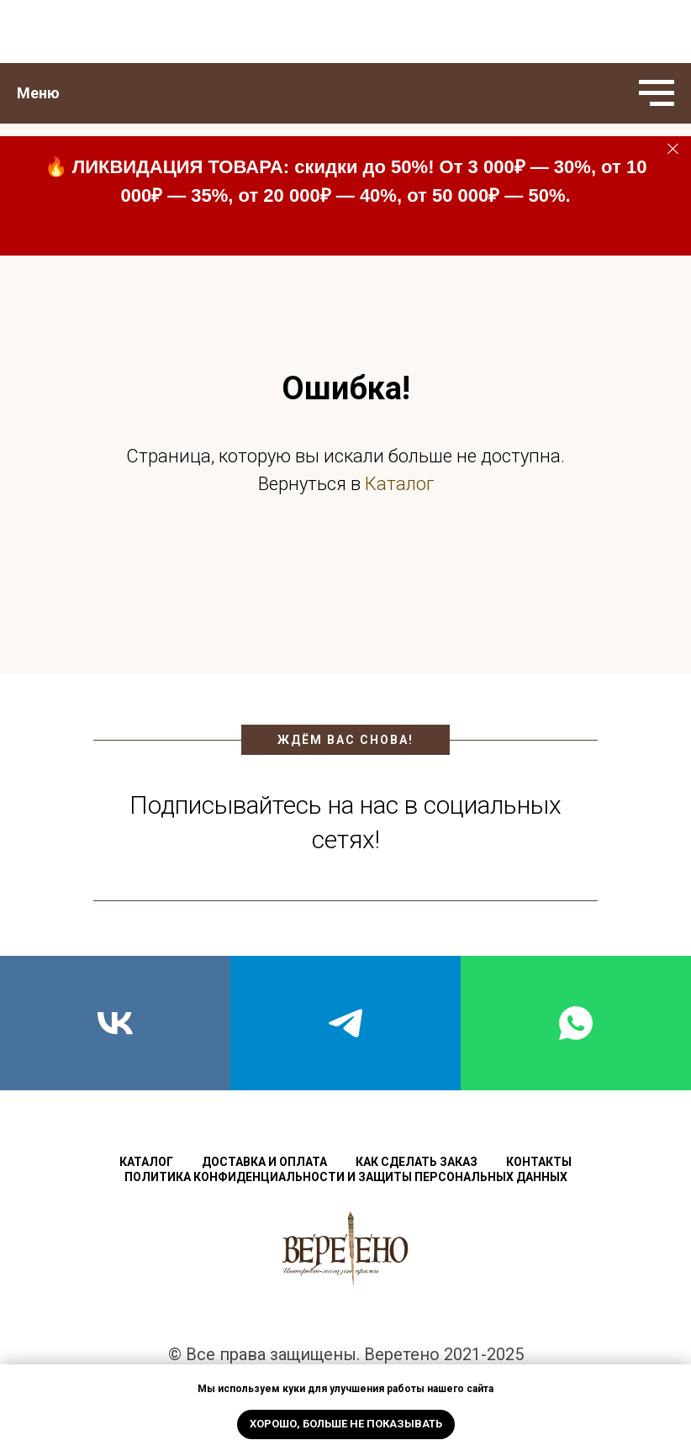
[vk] (115, 1023)
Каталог (399, 483)
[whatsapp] (576, 1023)
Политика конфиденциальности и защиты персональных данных (345, 1177)
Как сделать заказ (416, 1161)
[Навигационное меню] (656, 93)
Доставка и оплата (264, 1161)
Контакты (539, 1161)
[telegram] (345, 1023)
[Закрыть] (673, 149)
